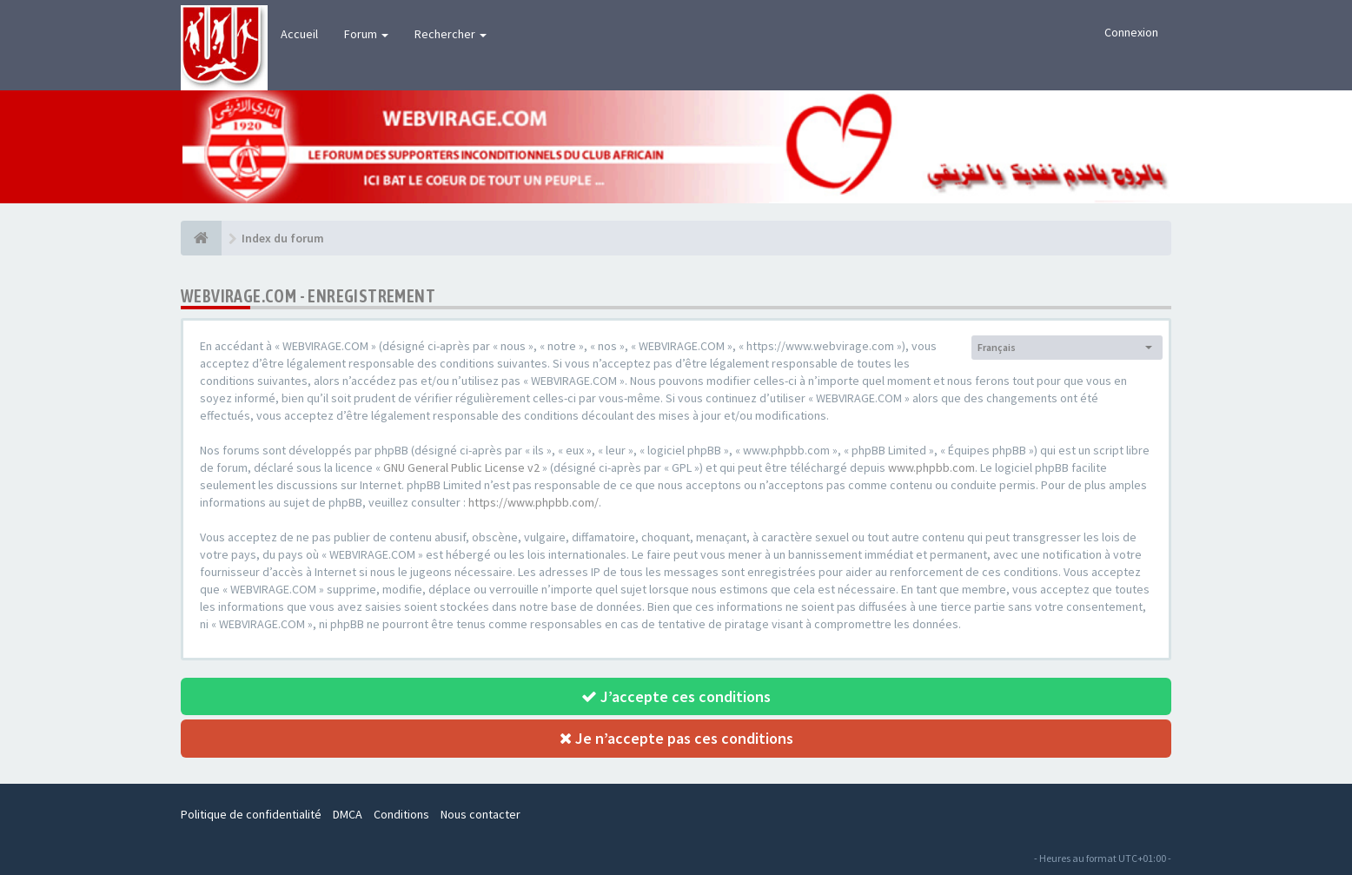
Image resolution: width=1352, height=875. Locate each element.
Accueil (299, 34)
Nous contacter (480, 814)
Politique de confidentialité (251, 814)
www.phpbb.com (931, 467)
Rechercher (450, 34)
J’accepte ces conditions (676, 696)
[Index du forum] (201, 238)
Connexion (1131, 32)
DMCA (347, 814)
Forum (366, 34)
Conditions (401, 814)
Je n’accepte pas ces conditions (676, 738)
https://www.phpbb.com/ (533, 502)
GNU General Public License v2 (461, 467)
